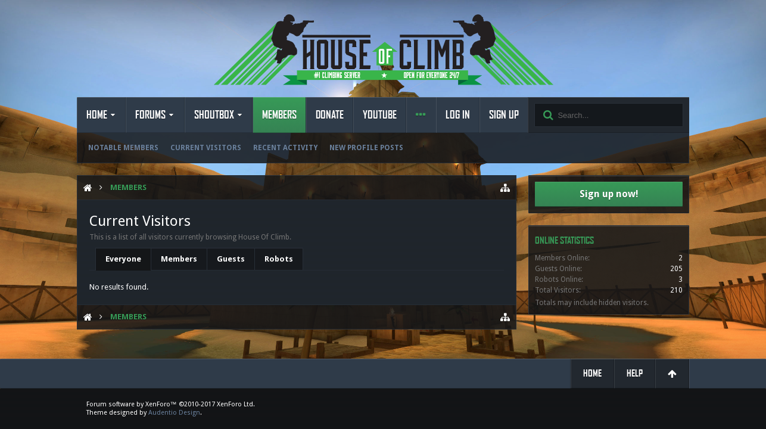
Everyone (123, 258)
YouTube (380, 115)
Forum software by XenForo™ (170, 404)
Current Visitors (205, 148)
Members (279, 115)
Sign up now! (609, 194)
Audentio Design (174, 412)
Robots (278, 258)
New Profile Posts (366, 148)
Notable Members (123, 148)
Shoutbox (214, 115)
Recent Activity (285, 148)
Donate (330, 115)
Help (635, 373)
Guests (231, 258)
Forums (150, 115)
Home (96, 115)
